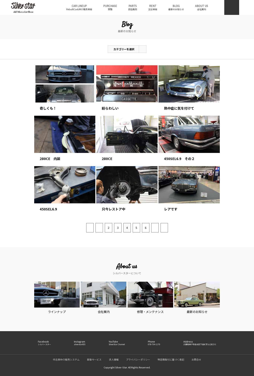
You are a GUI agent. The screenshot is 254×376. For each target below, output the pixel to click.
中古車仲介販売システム (66, 359)
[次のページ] (155, 227)
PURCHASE (110, 7)
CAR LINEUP (79, 7)
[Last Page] (164, 227)
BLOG (176, 7)
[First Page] (90, 227)
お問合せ (196, 359)
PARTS (132, 7)
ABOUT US (201, 7)
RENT (152, 7)
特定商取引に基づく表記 (171, 359)
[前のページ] (99, 227)
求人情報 (114, 359)
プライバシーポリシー (138, 359)
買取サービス (94, 359)
